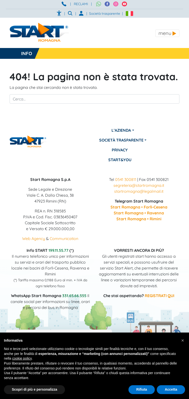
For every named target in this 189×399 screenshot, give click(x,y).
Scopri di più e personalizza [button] (34, 389)
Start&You (119, 159)
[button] (183, 340)
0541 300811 (125, 179)
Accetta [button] (171, 389)
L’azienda (121, 130)
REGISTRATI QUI (159, 295)
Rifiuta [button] (141, 389)
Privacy (120, 149)
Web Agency (33, 238)
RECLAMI (81, 4)
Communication (64, 238)
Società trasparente (104, 13)
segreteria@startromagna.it (138, 185)
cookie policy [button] (22, 358)
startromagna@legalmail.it (138, 191)
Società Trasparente (121, 140)
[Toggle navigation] (167, 33)
